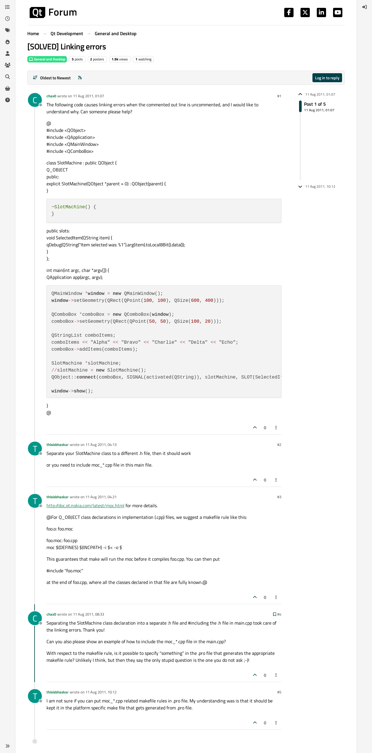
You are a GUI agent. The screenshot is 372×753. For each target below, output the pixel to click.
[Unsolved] (7, 100)
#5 (279, 692)
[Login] (364, 7)
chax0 (51, 96)
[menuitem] (364, 7)
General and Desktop (47, 59)
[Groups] (7, 65)
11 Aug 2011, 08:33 (88, 614)
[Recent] (7, 18)
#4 (279, 614)
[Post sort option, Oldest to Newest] (51, 77)
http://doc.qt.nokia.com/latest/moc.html (85, 505)
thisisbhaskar (57, 444)
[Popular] (7, 41)
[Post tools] (276, 427)
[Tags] (7, 30)
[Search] (7, 76)
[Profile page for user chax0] (35, 100)
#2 (279, 444)
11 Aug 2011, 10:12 (101, 692)
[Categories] (7, 7)
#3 (279, 497)
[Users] (7, 53)
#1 (279, 96)
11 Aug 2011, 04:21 (101, 497)
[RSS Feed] (80, 77)
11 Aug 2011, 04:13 (101, 444)
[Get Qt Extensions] (7, 88)
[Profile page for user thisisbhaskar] (35, 449)
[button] (7, 746)
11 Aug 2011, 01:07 (88, 96)
